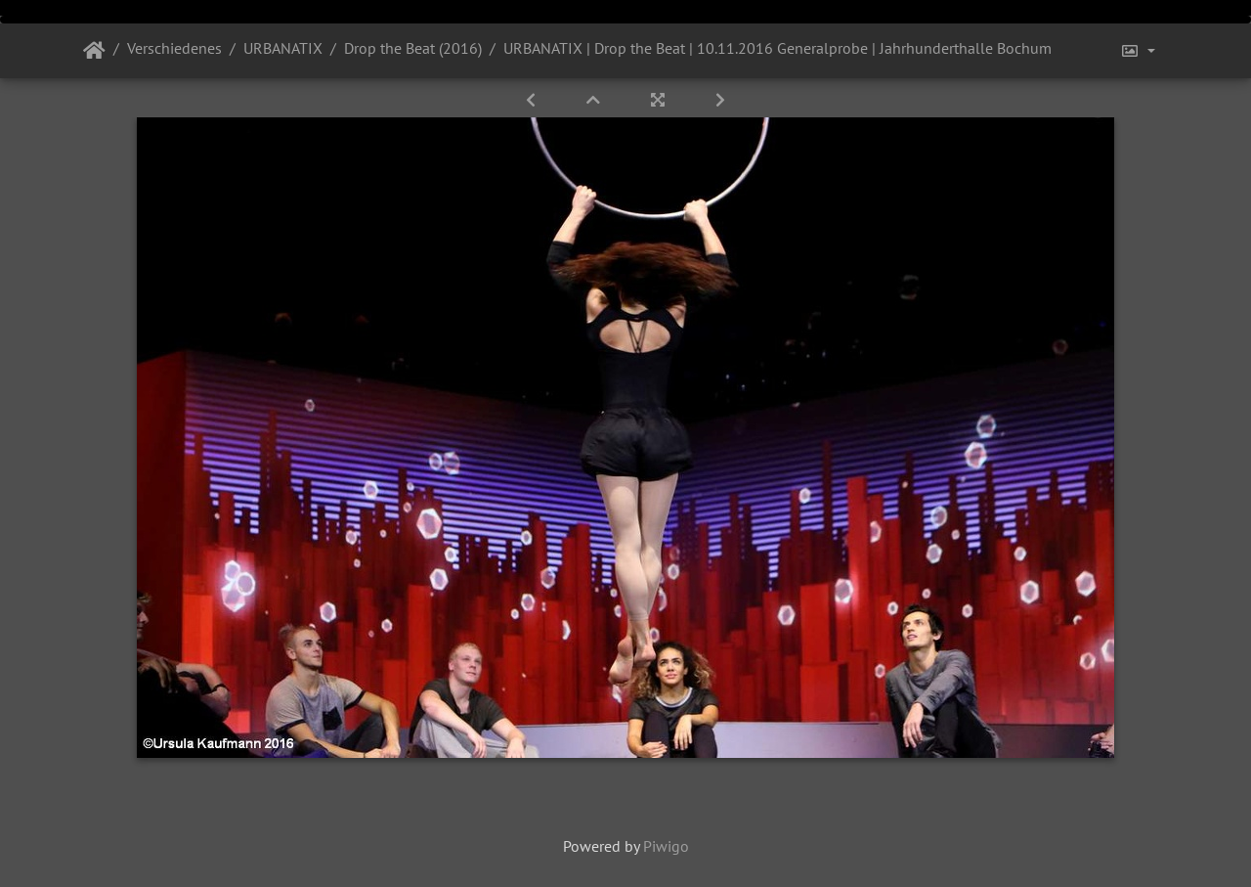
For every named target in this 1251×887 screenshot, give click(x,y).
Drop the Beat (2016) (413, 48)
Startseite (94, 51)
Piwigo (666, 846)
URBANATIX (283, 48)
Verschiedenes (174, 48)
